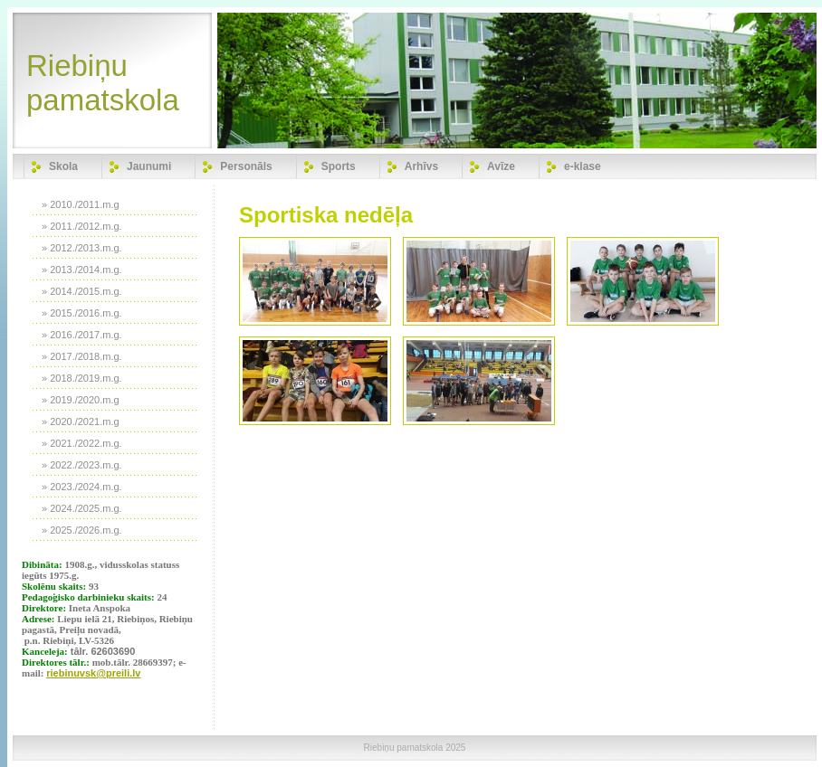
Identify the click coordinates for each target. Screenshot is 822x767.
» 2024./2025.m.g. (82, 508)
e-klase (582, 166)
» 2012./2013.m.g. (82, 247)
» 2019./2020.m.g (80, 399)
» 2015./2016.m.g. (82, 313)
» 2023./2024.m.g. (82, 486)
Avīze (501, 166)
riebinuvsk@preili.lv (93, 673)
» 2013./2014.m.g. (82, 269)
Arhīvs (421, 166)
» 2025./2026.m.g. (82, 530)
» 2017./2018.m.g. (82, 356)
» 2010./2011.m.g (80, 204)
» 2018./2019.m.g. (82, 378)
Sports (338, 166)
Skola (63, 166)
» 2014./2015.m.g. (82, 291)
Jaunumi (149, 166)
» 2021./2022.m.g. (82, 443)
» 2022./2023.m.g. (82, 464)
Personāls (246, 166)
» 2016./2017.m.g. (82, 334)
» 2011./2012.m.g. (82, 226)
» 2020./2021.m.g (80, 421)
